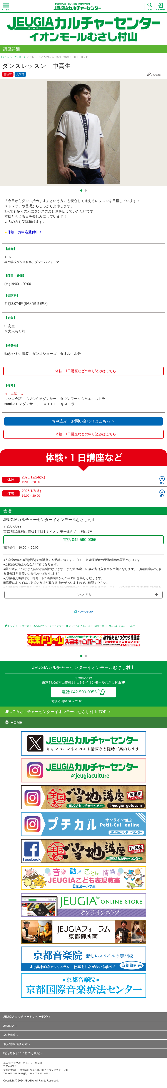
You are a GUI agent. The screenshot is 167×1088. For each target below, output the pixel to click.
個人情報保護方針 (15, 1044)
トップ (11, 626)
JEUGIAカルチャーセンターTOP (25, 1016)
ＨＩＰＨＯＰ (81, 57)
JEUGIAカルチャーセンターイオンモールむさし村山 (61, 626)
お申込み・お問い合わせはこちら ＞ (83, 421)
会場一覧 (24, 626)
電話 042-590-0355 (84, 692)
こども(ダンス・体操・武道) (54, 57)
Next (161, 132)
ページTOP (85, 611)
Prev (6, 132)
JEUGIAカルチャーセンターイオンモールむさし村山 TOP (56, 712)
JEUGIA (8, 1025)
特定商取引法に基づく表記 (21, 1053)
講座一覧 (99, 626)
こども (30, 57)
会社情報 (9, 1035)
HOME (13, 722)
